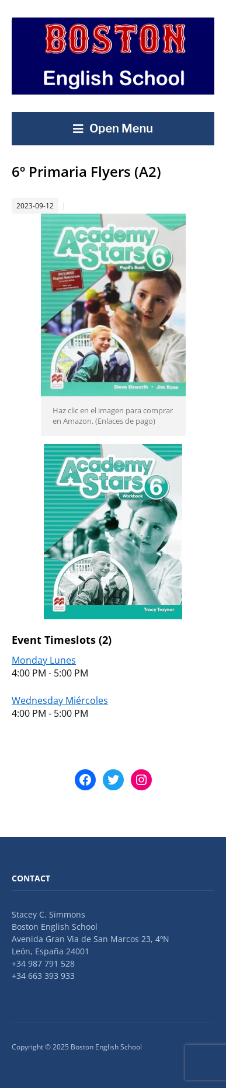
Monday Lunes (44, 660)
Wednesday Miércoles (60, 700)
